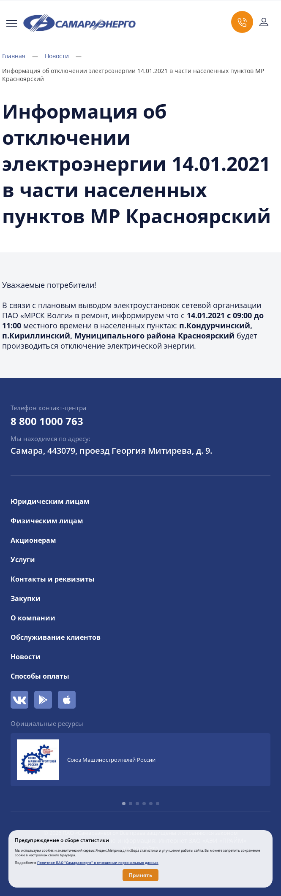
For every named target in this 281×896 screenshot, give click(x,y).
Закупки (26, 598)
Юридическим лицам (50, 501)
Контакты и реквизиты (53, 579)
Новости (63, 56)
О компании (33, 618)
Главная (20, 56)
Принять (140, 875)
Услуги (23, 559)
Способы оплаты (40, 676)
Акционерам (33, 540)
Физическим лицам (47, 520)
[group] (140, 759)
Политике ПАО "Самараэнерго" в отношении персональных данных (97, 862)
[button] (123, 803)
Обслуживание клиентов (56, 637)
